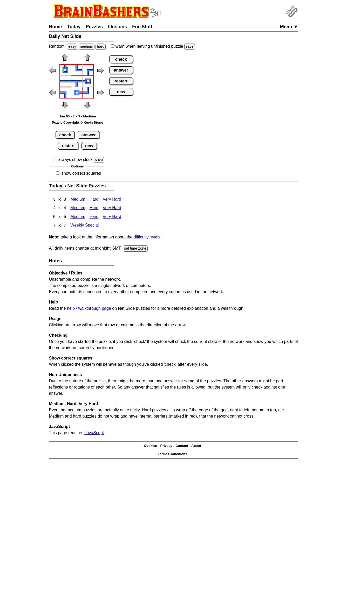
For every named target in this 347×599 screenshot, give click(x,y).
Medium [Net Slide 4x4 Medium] (77, 208)
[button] (65, 59)
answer (88, 135)
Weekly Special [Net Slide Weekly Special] (84, 226)
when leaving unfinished (153, 46)
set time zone (135, 249)
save (189, 46)
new (89, 146)
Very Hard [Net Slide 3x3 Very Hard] (112, 200)
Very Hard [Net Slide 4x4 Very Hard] (112, 208)
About (196, 446)
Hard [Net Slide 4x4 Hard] (94, 208)
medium (86, 46)
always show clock (75, 159)
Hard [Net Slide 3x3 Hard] (94, 200)
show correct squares (81, 173)
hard (100, 46)
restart (68, 146)
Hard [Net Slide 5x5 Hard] (94, 217)
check (65, 135)
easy (72, 46)
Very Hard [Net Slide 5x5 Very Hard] (112, 217)
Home (55, 26)
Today (74, 26)
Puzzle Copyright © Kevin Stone (77, 122)
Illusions (117, 26)
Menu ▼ (289, 26)
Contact (181, 446)
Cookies (150, 446)
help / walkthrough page (89, 308)
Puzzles (94, 26)
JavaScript (94, 433)
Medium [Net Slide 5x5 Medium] (77, 217)
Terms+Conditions (172, 454)
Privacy (166, 446)
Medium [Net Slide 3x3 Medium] (77, 200)
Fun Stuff (142, 26)
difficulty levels (147, 237)
